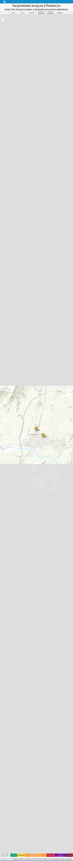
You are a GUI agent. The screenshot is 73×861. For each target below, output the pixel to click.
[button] (2, 17)
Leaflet (2, 854)
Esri (8, 856)
